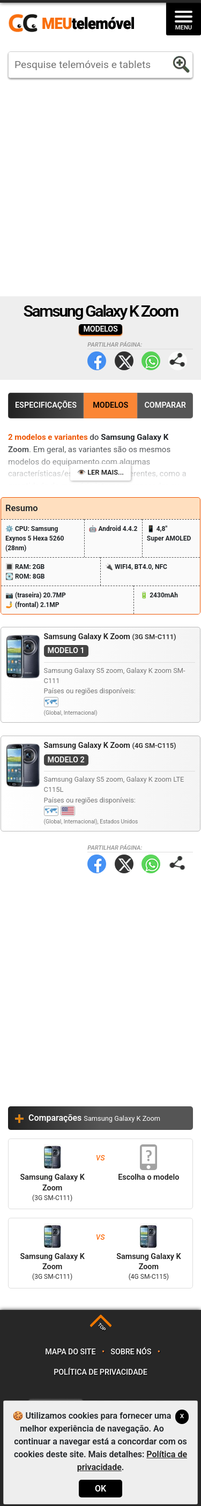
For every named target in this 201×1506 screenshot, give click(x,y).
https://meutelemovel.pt (71, 23)
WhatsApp (151, 360)
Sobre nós (130, 1352)
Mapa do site (70, 1352)
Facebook (96, 360)
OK (100, 1488)
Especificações (46, 405)
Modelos (110, 405)
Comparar (165, 405)
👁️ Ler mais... (100, 472)
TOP (101, 1327)
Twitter (124, 360)
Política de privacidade (100, 1372)
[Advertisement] (100, 187)
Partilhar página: (177, 360)
